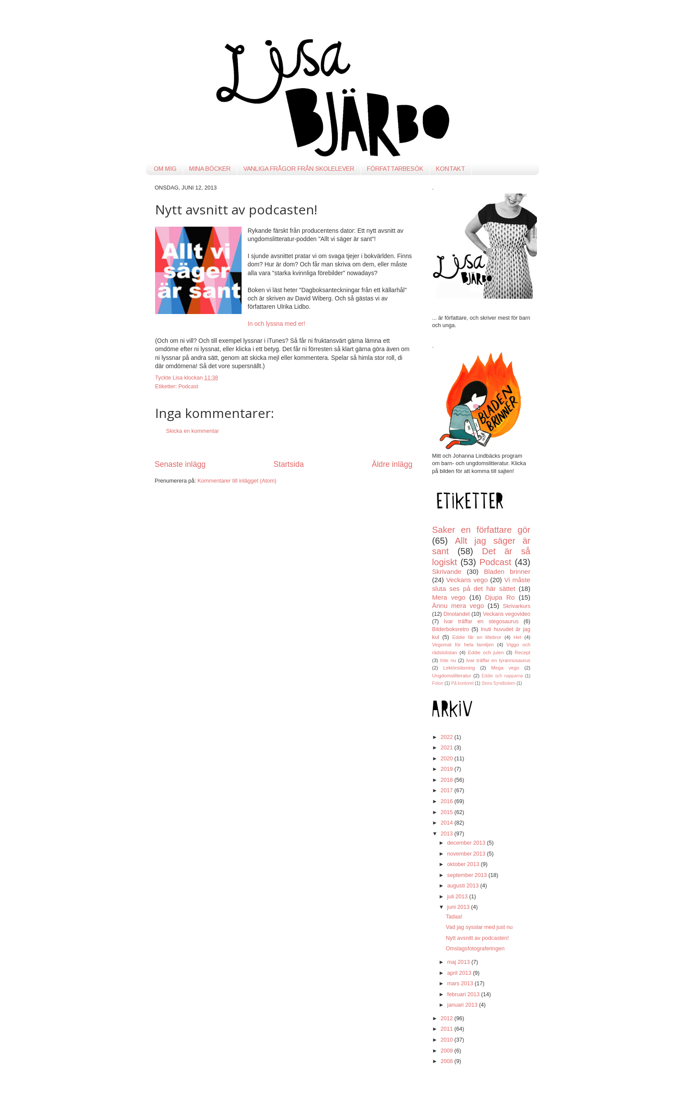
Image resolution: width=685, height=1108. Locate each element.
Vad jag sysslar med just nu (479, 927)
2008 (447, 1061)
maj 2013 (459, 962)
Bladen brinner (507, 571)
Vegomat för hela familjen (463, 644)
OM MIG (165, 168)
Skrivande (446, 571)
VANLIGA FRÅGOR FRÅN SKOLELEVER (298, 168)
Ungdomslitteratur (451, 675)
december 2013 (467, 843)
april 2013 (460, 973)
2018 (447, 780)
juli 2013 (458, 897)
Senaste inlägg (180, 464)
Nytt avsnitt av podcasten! (477, 938)
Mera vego (448, 597)
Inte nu (448, 660)
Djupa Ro (500, 597)
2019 (447, 769)
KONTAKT (450, 168)
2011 (447, 1029)
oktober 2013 (464, 864)
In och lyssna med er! (276, 323)
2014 (447, 823)
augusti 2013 (464, 886)
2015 (447, 812)
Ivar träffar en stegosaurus (481, 621)
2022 (447, 737)
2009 (447, 1051)
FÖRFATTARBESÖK (395, 168)
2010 (447, 1040)
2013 (447, 834)
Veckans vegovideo (506, 614)
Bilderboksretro (450, 629)
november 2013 (467, 854)
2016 (447, 801)
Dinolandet (456, 614)
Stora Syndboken (498, 683)
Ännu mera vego (458, 605)
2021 (447, 748)
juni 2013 (459, 907)
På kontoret (462, 683)
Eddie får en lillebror (476, 637)
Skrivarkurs (516, 606)
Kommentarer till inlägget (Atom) (237, 481)
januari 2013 (463, 1005)
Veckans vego (467, 579)
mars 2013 (461, 983)
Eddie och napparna (502, 675)
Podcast (188, 386)
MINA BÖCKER (210, 168)
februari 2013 (464, 994)
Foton (437, 683)
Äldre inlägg (392, 464)
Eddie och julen (486, 652)
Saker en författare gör (481, 530)
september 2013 (468, 875)
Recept (522, 652)
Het (518, 637)
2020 (447, 759)
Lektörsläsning (459, 667)
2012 (447, 1018)
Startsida (288, 464)
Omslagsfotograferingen (475, 949)
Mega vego (505, 667)
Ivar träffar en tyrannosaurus (498, 660)
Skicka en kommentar (192, 431)
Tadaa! (454, 917)
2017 (447, 790)
